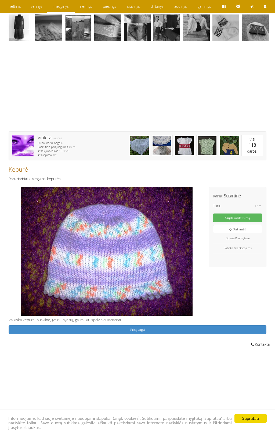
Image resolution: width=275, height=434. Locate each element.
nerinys (86, 6)
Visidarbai (252, 145)
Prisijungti (137, 329)
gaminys (204, 6)
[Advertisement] (137, 89)
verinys (36, 6)
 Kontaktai (260, 344)
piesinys (109, 6)
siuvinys (133, 6)
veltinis (15, 6)
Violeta (45, 137)
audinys (180, 6)
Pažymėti (237, 229)
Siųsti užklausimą (237, 218)
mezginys (61, 6)
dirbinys (157, 6)
